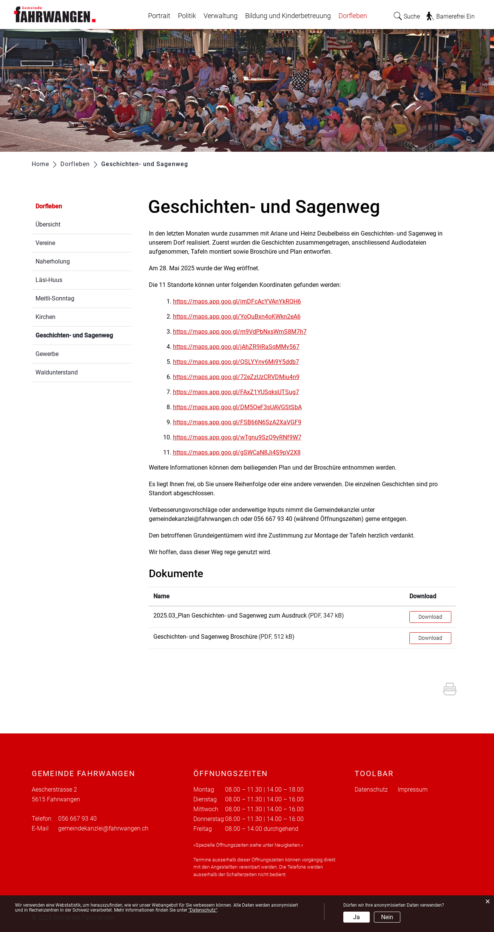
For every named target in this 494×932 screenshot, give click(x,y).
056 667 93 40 (77, 818)
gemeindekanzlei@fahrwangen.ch (103, 828)
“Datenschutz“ (202, 910)
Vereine (45, 242)
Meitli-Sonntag (55, 298)
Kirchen (46, 316)
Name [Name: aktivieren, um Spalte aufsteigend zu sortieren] (161, 596)
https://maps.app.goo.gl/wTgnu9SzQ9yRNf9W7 (241, 437)
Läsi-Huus (49, 279)
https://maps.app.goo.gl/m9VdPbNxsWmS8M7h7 (243, 331)
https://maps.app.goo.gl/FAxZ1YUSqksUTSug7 (240, 392)
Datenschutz (371, 789)
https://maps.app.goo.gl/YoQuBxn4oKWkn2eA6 (240, 316)
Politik (187, 16)
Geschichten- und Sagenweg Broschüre (205, 636)
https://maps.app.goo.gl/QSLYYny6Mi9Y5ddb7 (240, 361)
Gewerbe (47, 353)
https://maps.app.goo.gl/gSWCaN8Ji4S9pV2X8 (240, 452)
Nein (387, 917)
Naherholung (53, 261)
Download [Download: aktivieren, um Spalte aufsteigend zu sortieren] (422, 596)
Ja (356, 917)
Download (430, 617)
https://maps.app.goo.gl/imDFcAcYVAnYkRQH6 (241, 301)
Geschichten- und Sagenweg (83, 334)
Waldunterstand (57, 372)
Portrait (159, 16)
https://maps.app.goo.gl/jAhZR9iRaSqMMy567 (240, 346)
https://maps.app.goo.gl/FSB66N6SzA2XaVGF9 (241, 422)
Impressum (413, 789)
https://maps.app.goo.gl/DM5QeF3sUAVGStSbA (241, 407)
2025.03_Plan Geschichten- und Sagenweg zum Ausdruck (230, 615)
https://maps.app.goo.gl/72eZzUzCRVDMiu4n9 (240, 377)
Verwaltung (221, 16)
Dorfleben (352, 16)
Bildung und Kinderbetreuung (288, 16)
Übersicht (48, 224)
